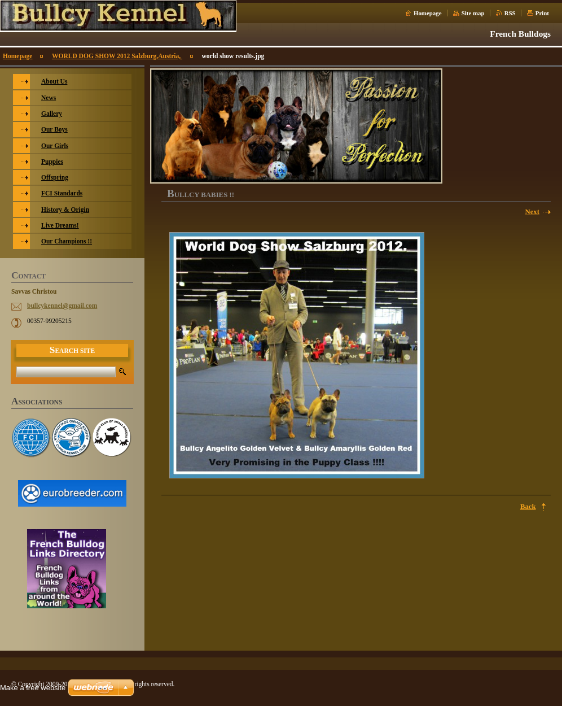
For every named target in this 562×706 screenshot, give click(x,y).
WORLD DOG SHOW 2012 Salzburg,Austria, (117, 56)
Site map (473, 13)
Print (542, 13)
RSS (510, 13)
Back (528, 507)
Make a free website (32, 687)
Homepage (428, 13)
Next (532, 212)
